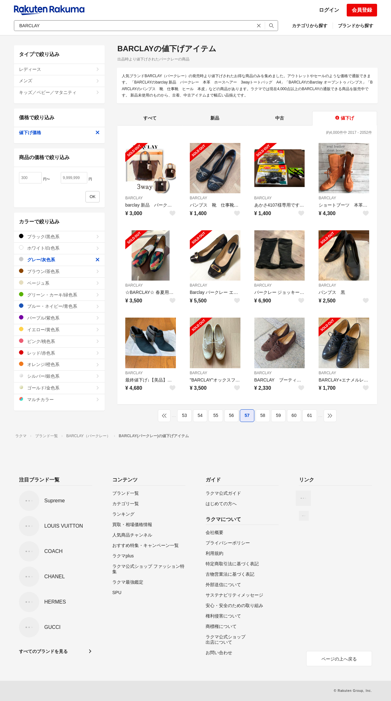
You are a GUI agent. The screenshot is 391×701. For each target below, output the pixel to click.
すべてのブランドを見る (43, 651)
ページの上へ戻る (339, 658)
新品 (214, 118)
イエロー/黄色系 (59, 329)
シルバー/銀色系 (59, 376)
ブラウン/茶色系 (59, 271)
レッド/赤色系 (59, 353)
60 (294, 415)
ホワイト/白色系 (59, 248)
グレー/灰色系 (59, 259)
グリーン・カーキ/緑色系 (59, 294)
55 (215, 415)
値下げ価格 (59, 132)
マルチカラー (59, 399)
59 (278, 415)
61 (309, 415)
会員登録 (362, 10)
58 (262, 415)
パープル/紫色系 (59, 317)
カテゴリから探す (309, 25)
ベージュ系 (59, 283)
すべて (150, 118)
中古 (279, 118)
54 (200, 415)
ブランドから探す (355, 25)
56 (231, 415)
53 (184, 415)
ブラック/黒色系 (59, 236)
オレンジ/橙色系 (59, 364)
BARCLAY (134, 198)
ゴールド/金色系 (59, 387)
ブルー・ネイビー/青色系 (59, 306)
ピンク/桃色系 (59, 341)
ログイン (329, 10)
